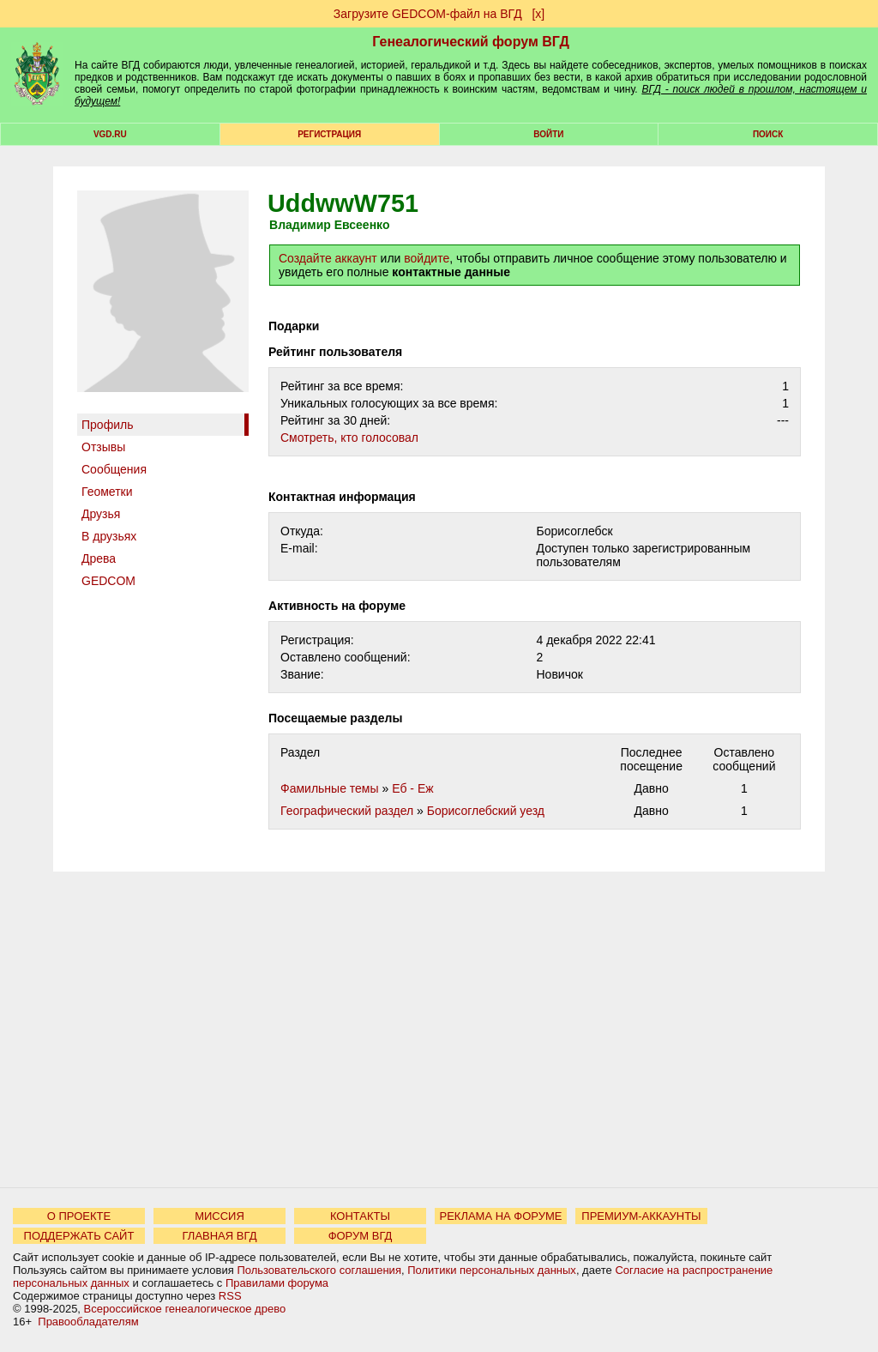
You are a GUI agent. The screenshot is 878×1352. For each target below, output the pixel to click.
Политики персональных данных (491, 1270)
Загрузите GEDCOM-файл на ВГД (428, 14)
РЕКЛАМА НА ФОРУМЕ (500, 1216)
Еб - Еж (413, 788)
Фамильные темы (329, 788)
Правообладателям (88, 1321)
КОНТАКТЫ (360, 1216)
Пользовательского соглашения (319, 1270)
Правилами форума (277, 1283)
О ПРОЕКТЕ (79, 1216)
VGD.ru (110, 134)
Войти (548, 134)
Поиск (768, 134)
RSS (230, 1295)
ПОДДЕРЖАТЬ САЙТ (79, 1235)
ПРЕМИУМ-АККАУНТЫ (641, 1216)
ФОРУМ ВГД (360, 1235)
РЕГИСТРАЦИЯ (329, 134)
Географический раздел (346, 811)
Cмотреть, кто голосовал (349, 437)
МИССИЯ (219, 1216)
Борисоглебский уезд (485, 811)
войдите (426, 258)
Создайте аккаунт (328, 258)
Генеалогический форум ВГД (470, 41)
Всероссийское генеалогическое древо (185, 1308)
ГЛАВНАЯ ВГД (220, 1235)
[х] (538, 14)
